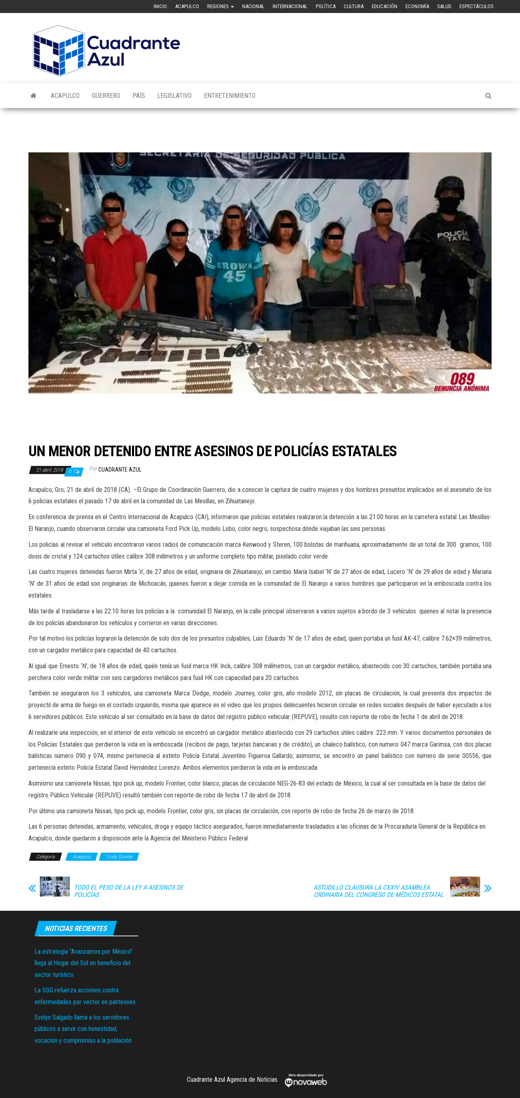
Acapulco (187, 6)
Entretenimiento (230, 96)
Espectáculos (476, 6)
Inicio (160, 6)
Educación (384, 6)
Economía (417, 6)
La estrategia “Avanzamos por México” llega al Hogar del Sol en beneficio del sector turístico (83, 963)
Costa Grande (119, 857)
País (138, 96)
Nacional (253, 6)
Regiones (220, 6)
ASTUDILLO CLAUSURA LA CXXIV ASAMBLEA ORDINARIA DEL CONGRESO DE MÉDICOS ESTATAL (379, 891)
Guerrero (106, 96)
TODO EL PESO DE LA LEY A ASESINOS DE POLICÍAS (128, 891)
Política (326, 6)
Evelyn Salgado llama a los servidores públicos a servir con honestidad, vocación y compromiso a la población (83, 1029)
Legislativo (174, 96)
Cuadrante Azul (119, 469)
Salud (444, 6)
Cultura (354, 6)
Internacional (290, 6)
